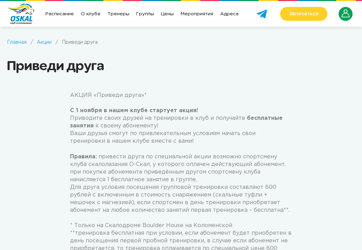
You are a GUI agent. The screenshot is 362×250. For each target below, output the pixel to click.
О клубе (91, 14)
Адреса (229, 14)
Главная (17, 42)
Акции (44, 42)
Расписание (59, 14)
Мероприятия (197, 14)
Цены (167, 14)
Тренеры (118, 14)
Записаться (304, 14)
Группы (145, 14)
